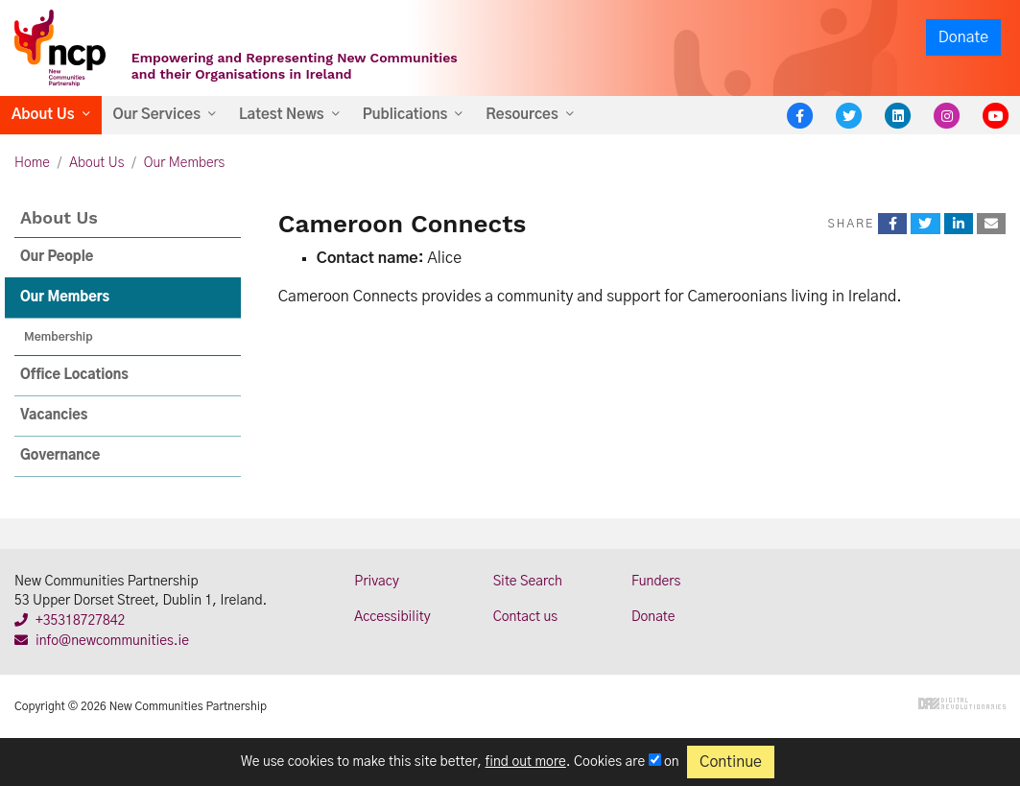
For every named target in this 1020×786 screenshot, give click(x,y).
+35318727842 (69, 621)
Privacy (376, 581)
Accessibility (392, 617)
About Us (96, 163)
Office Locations (74, 375)
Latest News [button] (281, 114)
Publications (405, 114)
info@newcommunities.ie (101, 641)
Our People (56, 257)
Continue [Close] (731, 762)
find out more (526, 762)
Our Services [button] (157, 114)
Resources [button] (521, 114)
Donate (963, 37)
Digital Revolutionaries (962, 703)
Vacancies (53, 415)
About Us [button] (43, 114)
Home (32, 163)
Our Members (184, 163)
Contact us (525, 617)
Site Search (527, 581)
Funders (655, 581)
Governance (60, 456)
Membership (58, 337)
